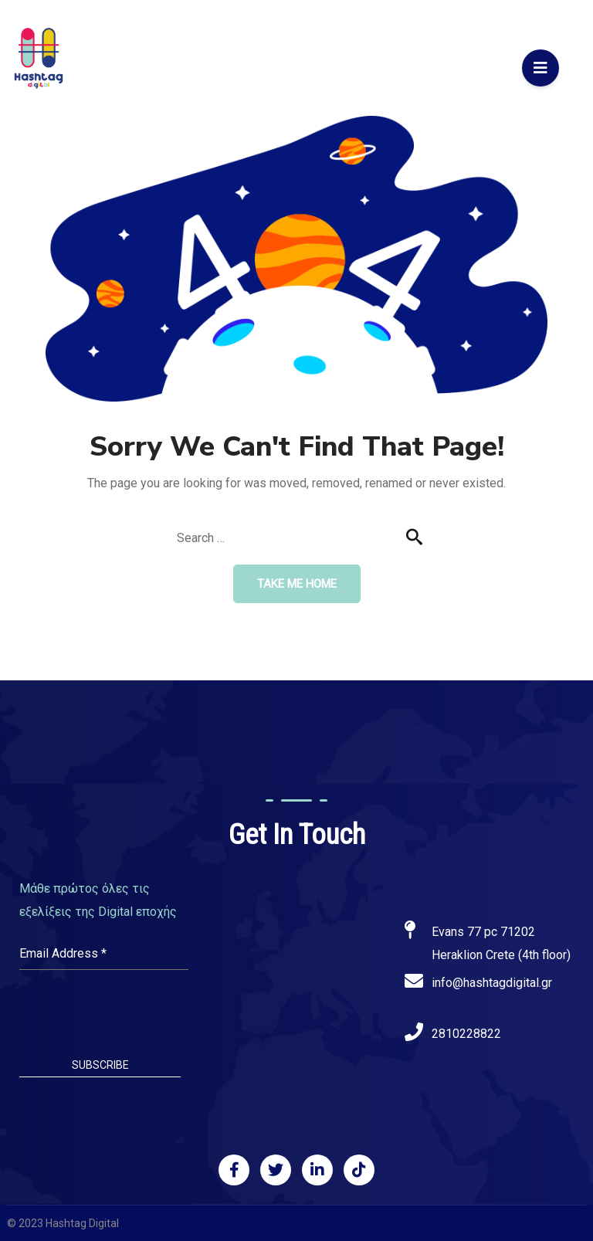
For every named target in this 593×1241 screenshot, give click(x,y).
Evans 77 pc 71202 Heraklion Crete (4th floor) (501, 943)
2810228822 (466, 1033)
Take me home (297, 584)
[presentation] (103, 1015)
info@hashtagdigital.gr (492, 982)
